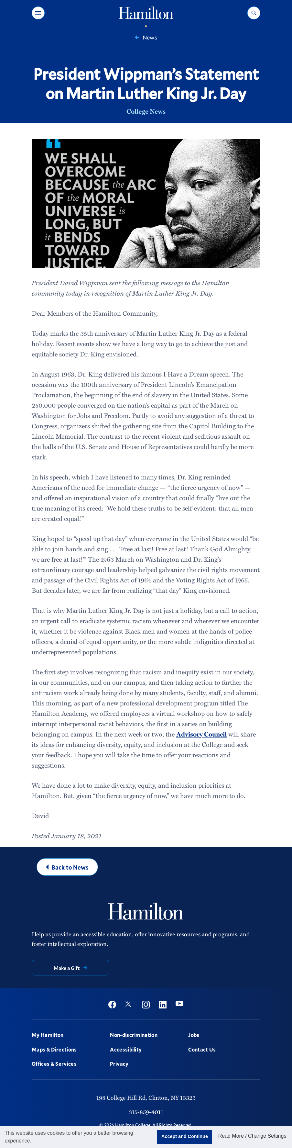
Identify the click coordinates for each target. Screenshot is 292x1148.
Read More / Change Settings (252, 1136)
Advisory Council (201, 734)
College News (146, 111)
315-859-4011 (146, 1111)
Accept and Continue (184, 1136)
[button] (38, 13)
